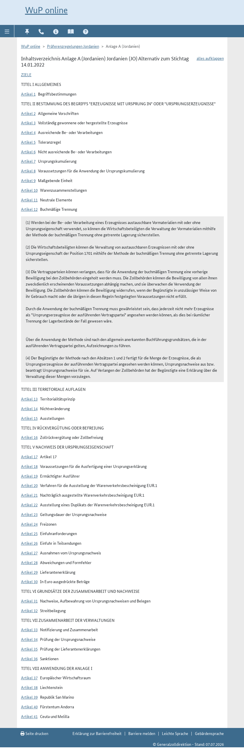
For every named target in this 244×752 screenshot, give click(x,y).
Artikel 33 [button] (29, 629)
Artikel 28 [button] (29, 562)
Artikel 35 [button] (29, 649)
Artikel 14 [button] (29, 408)
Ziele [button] (26, 74)
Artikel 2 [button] (28, 113)
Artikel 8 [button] (28, 171)
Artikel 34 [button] (29, 639)
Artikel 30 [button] (29, 581)
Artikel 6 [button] (28, 152)
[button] (7, 31)
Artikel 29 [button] (29, 572)
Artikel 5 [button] (28, 142)
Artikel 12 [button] (29, 209)
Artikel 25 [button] (29, 533)
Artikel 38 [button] (29, 687)
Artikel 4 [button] (28, 132)
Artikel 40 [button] (29, 706)
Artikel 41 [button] (29, 716)
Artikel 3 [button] (28, 122)
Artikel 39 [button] (29, 697)
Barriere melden (141, 733)
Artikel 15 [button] (29, 418)
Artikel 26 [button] (29, 543)
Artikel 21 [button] (29, 495)
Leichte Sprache (175, 733)
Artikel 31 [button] (29, 601)
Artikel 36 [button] (29, 658)
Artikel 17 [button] (29, 456)
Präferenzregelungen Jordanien (73, 46)
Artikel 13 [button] (29, 399)
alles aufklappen (210, 58)
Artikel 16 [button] (29, 437)
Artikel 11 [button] (29, 200)
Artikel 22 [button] (29, 504)
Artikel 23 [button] (29, 514)
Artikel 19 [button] (29, 476)
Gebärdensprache (209, 733)
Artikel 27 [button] (29, 553)
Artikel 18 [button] (29, 466)
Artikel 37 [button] (29, 677)
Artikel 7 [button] (28, 161)
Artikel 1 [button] (28, 94)
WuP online (46, 10)
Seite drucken (34, 733)
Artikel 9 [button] (28, 180)
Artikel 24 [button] (29, 524)
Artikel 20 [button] (29, 485)
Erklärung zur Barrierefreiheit (97, 733)
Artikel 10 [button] (29, 190)
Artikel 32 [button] (29, 610)
